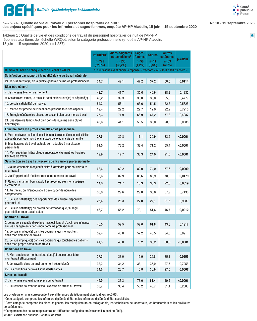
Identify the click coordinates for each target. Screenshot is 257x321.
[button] (252, 35)
